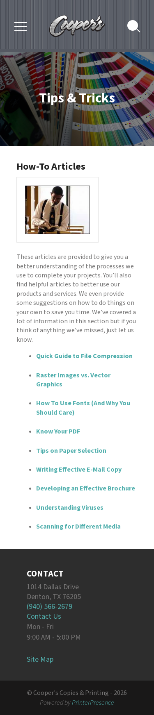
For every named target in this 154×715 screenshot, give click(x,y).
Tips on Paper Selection (71, 450)
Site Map (40, 659)
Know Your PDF (58, 431)
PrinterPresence (93, 702)
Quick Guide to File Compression (84, 356)
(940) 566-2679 (49, 607)
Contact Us (44, 616)
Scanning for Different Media (78, 526)
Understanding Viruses (69, 507)
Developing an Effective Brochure (85, 488)
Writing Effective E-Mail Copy (79, 469)
